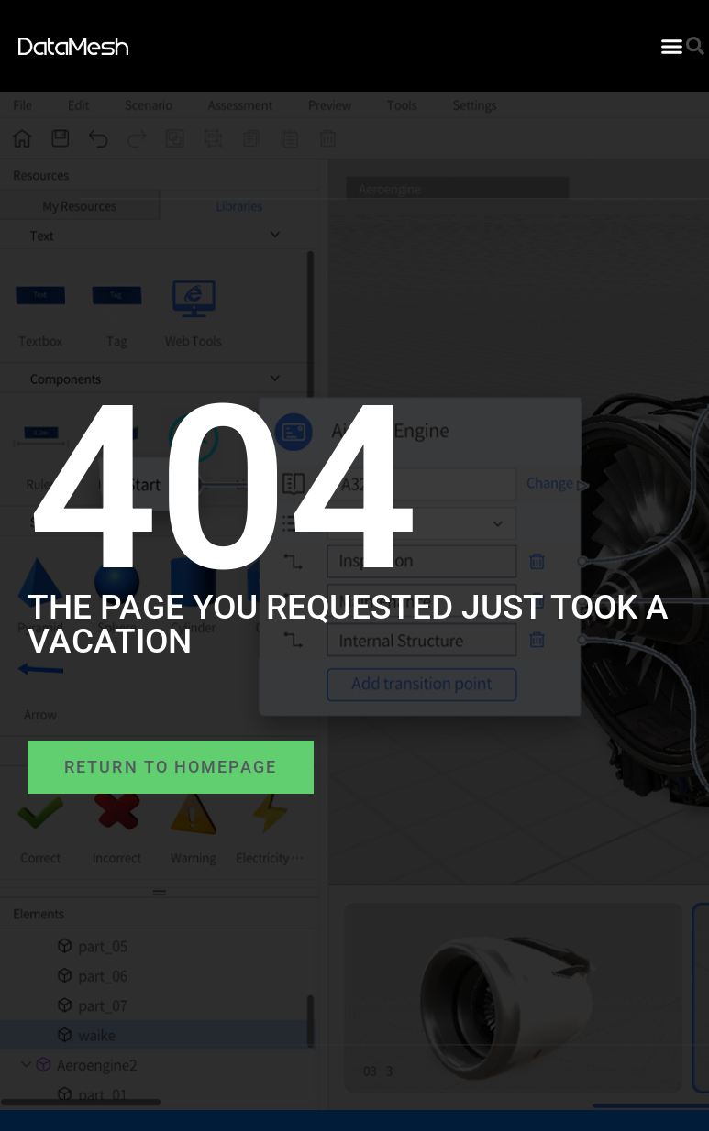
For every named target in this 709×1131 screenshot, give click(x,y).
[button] (672, 45)
